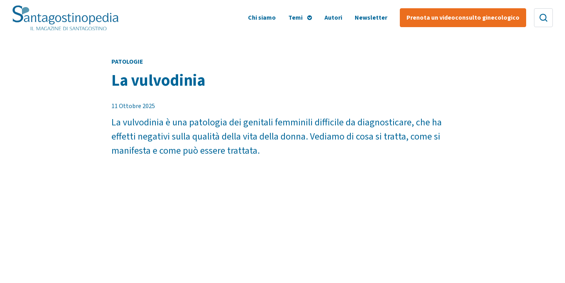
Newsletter (371, 17)
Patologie (127, 61)
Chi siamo (262, 17)
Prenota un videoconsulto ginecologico (462, 17)
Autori (333, 17)
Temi (295, 17)
